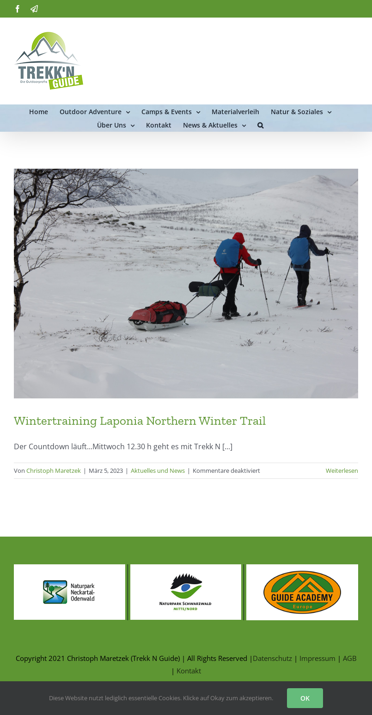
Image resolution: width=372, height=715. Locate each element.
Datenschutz (272, 658)
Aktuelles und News (158, 470)
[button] (260, 124)
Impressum (317, 658)
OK (305, 698)
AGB (350, 658)
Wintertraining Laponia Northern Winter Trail (140, 420)
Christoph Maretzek (53, 470)
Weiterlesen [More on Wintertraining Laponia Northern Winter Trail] (342, 470)
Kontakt (189, 670)
